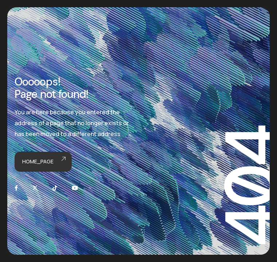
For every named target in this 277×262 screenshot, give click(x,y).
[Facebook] (16, 188)
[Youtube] (75, 188)
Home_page (43, 162)
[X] (35, 188)
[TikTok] (54, 188)
